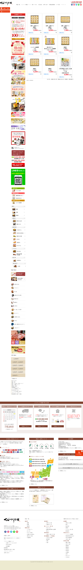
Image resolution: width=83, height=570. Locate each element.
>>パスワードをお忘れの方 (18, 19)
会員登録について (15, 387)
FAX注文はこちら (15, 390)
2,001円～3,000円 (18, 365)
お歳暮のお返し (15, 317)
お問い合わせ (45, 4)
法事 (67, 553)
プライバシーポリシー (16, 392)
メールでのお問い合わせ (17, 391)
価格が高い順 (60, 79)
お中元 (14, 320)
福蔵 (28, 522)
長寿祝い (67, 549)
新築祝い (67, 547)
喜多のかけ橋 (29, 536)
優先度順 (71, 79)
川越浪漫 (29, 537)
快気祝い (67, 550)
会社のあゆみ (8, 544)
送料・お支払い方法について (17, 383)
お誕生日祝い (15, 284)
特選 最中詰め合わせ (70, 536)
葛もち (47, 531)
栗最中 (28, 526)
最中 (27, 521)
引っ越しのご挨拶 (16, 309)
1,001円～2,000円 (18, 362)
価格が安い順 (54, 79)
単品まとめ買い (69, 522)
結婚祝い (67, 545)
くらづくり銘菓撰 (69, 534)
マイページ (63, 4)
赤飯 (47, 540)
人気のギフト (15, 327)
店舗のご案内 (14, 386)
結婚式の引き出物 (16, 295)
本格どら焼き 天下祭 (50, 534)
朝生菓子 (47, 532)
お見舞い (67, 552)
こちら (70, 447)
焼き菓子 (28, 527)
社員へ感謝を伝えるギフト (18, 324)
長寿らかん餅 (49, 522)
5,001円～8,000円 (18, 372)
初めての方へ (34, 4)
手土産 (14, 291)
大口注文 (40, 4)
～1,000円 (16, 359)
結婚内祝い (15, 298)
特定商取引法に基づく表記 (9, 549)
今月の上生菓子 (49, 537)
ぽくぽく (29, 531)
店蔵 (28, 524)
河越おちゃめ (49, 524)
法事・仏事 (68, 544)
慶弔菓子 (48, 539)
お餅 (47, 542)
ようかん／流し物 (49, 526)
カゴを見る (58, 4)
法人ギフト (15, 313)
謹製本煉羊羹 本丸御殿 (51, 529)
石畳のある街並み (30, 534)
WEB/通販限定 (69, 537)
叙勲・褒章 (68, 542)
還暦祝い (14, 302)
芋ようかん (48, 527)
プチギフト (15, 288)
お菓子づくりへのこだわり (11, 543)
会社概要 (8, 546)
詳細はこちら (25, 426)
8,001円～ (15, 375)
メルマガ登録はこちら (16, 388)
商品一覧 (18, 4)
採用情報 (6, 547)
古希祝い (14, 306)
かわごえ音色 (29, 532)
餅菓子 (46, 521)
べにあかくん (29, 529)
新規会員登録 (52, 4)
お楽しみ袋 (68, 539)
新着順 (66, 79)
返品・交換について (16, 384)
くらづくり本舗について (26, 4)
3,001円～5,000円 (18, 369)
